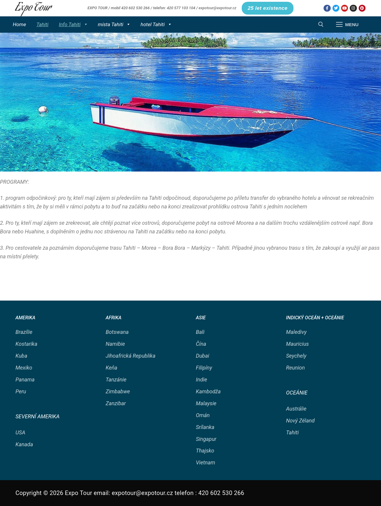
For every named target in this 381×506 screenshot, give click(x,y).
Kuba (21, 356)
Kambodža (208, 391)
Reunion (295, 367)
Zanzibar (116, 403)
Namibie (115, 344)
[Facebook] (327, 8)
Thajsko (205, 450)
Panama (25, 379)
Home (19, 24)
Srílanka (205, 427)
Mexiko (23, 367)
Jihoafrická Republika (130, 356)
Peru (20, 391)
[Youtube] (344, 8)
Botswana (117, 332)
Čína (201, 344)
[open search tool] (321, 24)
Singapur (206, 439)
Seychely (296, 356)
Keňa (111, 367)
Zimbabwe (118, 391)
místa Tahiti (114, 24)
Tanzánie (116, 379)
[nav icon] (347, 25)
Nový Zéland (300, 420)
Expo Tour (33, 8)
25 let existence (268, 8)
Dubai (202, 356)
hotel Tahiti (155, 24)
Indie (201, 379)
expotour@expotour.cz (217, 8)
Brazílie (23, 332)
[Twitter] (335, 8)
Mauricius (297, 344)
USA (20, 432)
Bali (200, 332)
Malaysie (206, 403)
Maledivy (296, 332)
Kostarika (26, 344)
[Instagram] (353, 8)
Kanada (24, 444)
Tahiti (42, 24)
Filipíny (204, 367)
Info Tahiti (73, 24)
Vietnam (205, 462)
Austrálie (296, 409)
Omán (203, 415)
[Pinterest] (362, 8)
